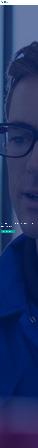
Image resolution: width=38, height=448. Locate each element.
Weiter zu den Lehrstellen (8, 231)
